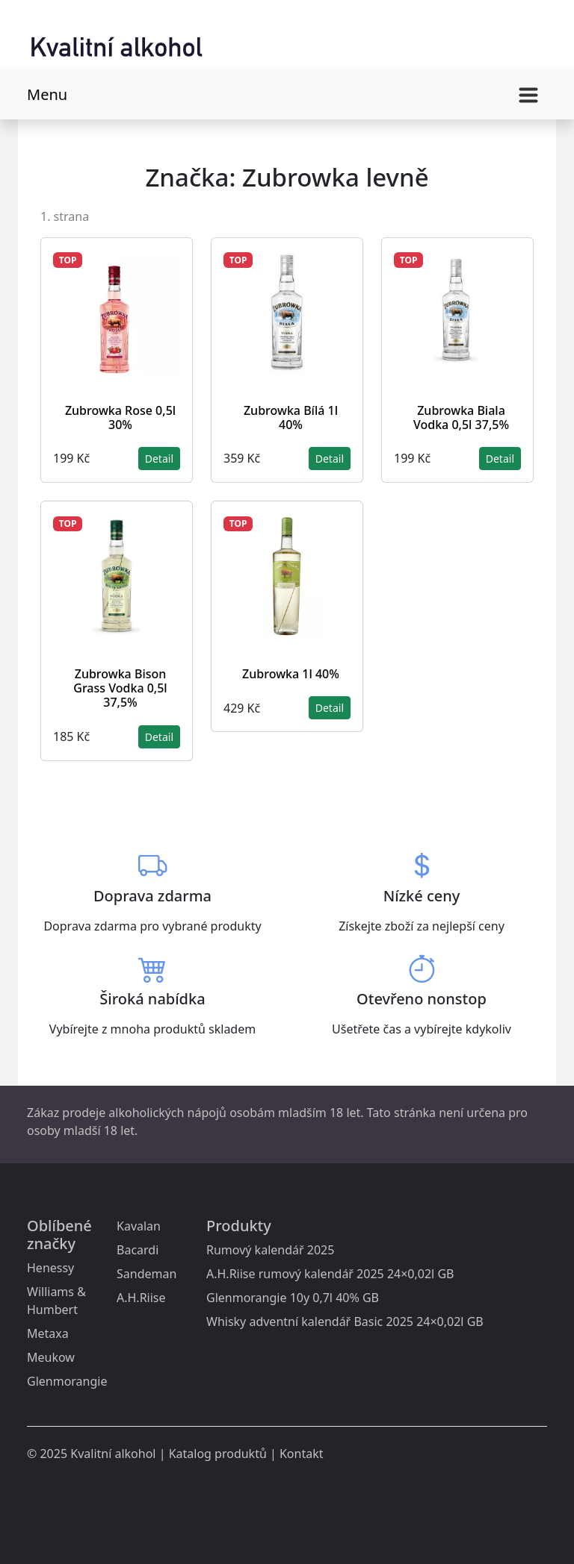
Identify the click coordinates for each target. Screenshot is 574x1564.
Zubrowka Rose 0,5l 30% (120, 417)
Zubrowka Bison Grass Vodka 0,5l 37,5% (120, 688)
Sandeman (146, 1274)
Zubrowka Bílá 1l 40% (291, 417)
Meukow (51, 1357)
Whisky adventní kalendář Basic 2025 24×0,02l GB (345, 1321)
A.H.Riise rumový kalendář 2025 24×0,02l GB (330, 1274)
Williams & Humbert (56, 1300)
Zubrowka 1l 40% (290, 674)
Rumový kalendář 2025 (270, 1250)
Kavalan (139, 1226)
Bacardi (137, 1250)
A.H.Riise (141, 1297)
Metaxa (48, 1333)
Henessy (50, 1268)
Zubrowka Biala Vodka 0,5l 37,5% (461, 417)
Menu (47, 94)
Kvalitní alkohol (112, 1453)
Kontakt (302, 1453)
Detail (159, 458)
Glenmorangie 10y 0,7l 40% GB (292, 1297)
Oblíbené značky (59, 1235)
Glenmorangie (67, 1381)
